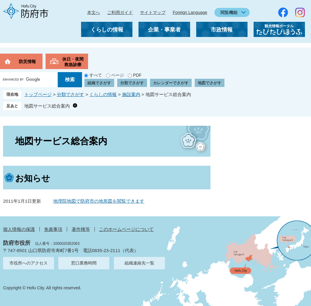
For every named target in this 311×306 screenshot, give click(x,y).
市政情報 (222, 30)
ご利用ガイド (120, 12)
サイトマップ (153, 12)
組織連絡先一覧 (139, 263)
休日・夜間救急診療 (73, 62)
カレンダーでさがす (171, 83)
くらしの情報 (107, 30)
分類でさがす (132, 83)
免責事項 (53, 229)
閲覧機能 (229, 12)
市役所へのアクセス (28, 263)
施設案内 (131, 94)
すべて (95, 75)
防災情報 (27, 61)
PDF (137, 75)
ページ (117, 75)
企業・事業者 (164, 30)
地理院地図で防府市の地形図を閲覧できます (98, 201)
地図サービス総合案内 (47, 105)
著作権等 (81, 229)
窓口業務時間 (84, 263)
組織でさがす (99, 83)
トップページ (38, 94)
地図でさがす (209, 83)
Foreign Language (190, 12)
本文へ (93, 12)
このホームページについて (126, 229)
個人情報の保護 (19, 229)
